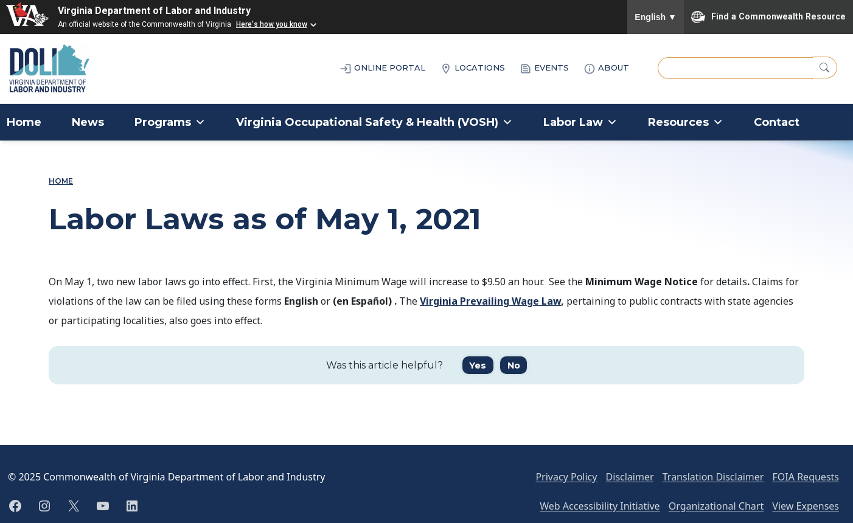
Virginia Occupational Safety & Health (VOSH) (374, 122)
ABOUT (606, 69)
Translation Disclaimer (713, 476)
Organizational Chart (716, 506)
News (88, 122)
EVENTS (544, 69)
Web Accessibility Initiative (600, 506)
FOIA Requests (806, 476)
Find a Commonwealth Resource (768, 17)
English (656, 17)
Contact (776, 122)
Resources (685, 122)
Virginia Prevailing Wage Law (490, 301)
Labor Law (580, 122)
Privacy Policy (566, 476)
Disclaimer (630, 476)
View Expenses (805, 506)
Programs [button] (170, 122)
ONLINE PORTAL (382, 69)
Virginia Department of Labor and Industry (154, 10)
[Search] (824, 67)
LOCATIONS (472, 69)
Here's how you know (271, 24)
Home (24, 122)
